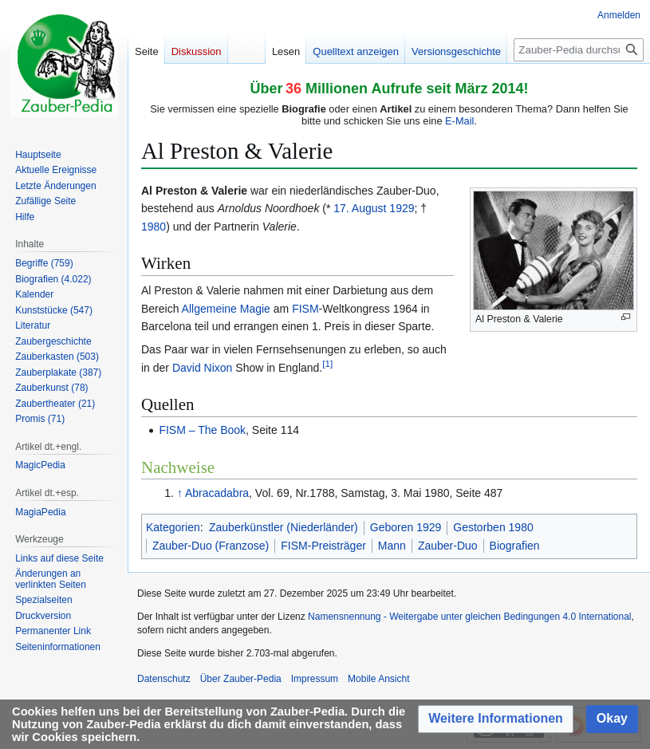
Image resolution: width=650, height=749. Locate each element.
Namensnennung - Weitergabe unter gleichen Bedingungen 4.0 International (469, 616)
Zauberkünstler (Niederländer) (283, 527)
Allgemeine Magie (226, 308)
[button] (495, 719)
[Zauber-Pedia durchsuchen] (579, 49)
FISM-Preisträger (323, 545)
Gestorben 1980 (493, 527)
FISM (305, 308)
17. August (359, 208)
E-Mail (459, 121)
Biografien (515, 545)
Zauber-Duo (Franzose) (210, 545)
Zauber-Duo (448, 545)
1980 (153, 226)
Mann (392, 545)
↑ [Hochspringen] (180, 493)
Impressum (314, 678)
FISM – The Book (202, 430)
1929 (401, 208)
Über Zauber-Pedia (241, 678)
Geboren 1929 (406, 527)
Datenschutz (164, 678)
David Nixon (202, 367)
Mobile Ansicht (378, 678)
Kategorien (173, 527)
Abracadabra (217, 493)
